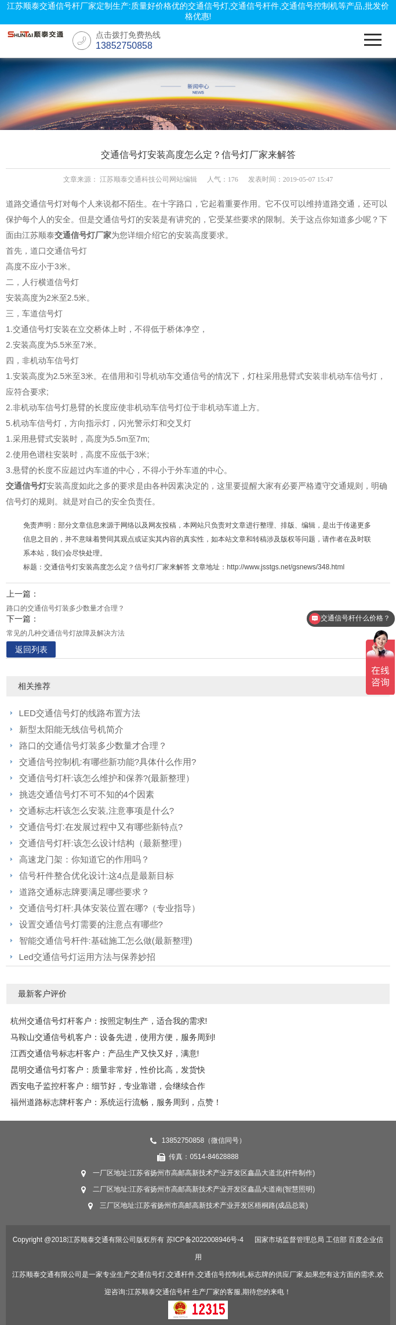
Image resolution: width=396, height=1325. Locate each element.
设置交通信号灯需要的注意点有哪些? (91, 924)
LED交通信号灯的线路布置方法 (79, 713)
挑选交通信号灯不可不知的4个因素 (86, 794)
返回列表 (31, 649)
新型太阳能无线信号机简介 (71, 729)
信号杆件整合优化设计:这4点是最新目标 (97, 875)
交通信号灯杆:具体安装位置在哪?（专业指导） (110, 908)
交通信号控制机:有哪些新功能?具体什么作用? (108, 762)
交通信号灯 (26, 485)
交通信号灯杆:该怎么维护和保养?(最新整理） (107, 778)
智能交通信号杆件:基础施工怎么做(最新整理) (105, 940)
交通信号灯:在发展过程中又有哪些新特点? (101, 827)
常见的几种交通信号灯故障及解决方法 (65, 633)
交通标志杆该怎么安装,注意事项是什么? (97, 810)
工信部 (336, 1240)
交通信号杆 (172, 1292)
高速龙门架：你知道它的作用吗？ (84, 859)
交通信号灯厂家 (83, 235)
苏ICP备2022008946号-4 (205, 1240)
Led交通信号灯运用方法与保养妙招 (87, 957)
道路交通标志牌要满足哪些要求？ (84, 892)
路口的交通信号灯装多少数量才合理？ (65, 608)
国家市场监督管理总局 (289, 1240)
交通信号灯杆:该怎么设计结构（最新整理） (103, 843)
